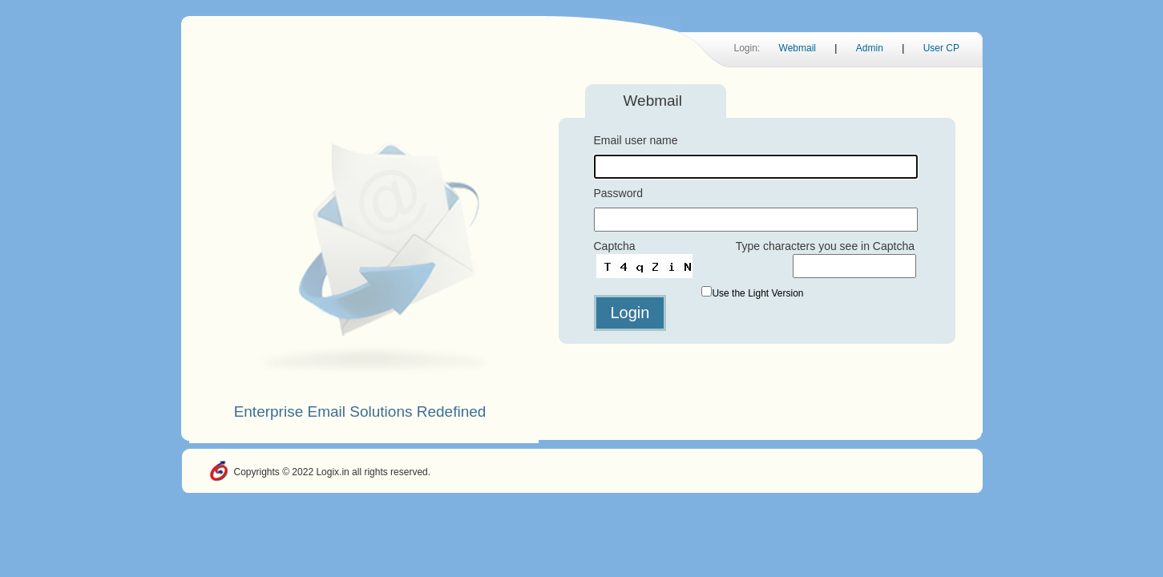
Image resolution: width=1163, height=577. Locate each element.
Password (618, 193)
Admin (869, 48)
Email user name (636, 140)
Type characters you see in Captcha (825, 246)
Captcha (615, 246)
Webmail (797, 48)
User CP (941, 48)
